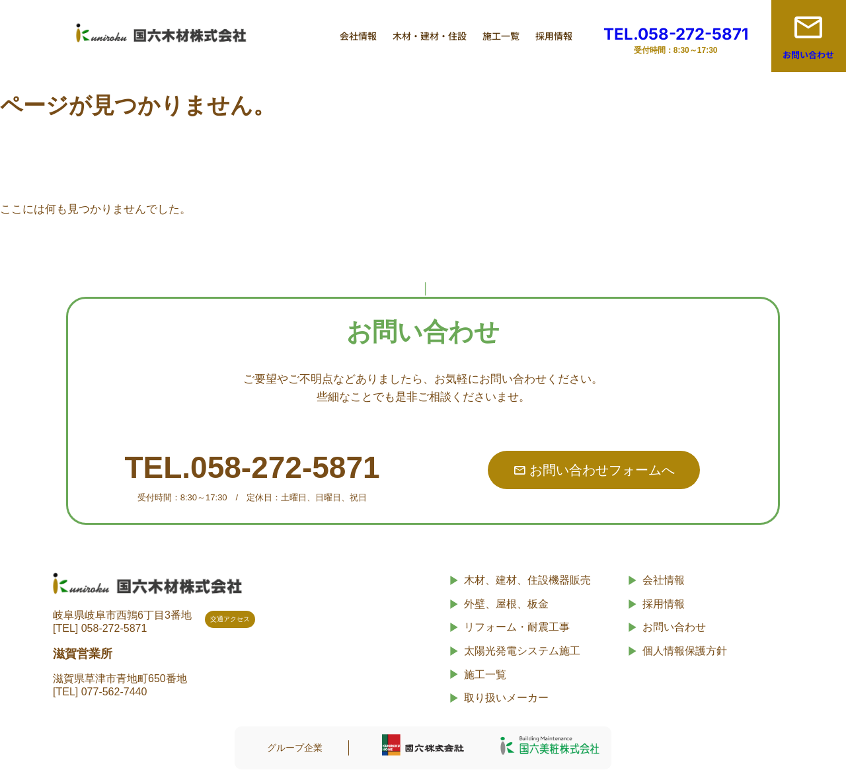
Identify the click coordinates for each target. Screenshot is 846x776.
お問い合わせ (808, 54)
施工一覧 (500, 35)
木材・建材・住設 (430, 35)
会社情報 (358, 35)
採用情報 (553, 35)
